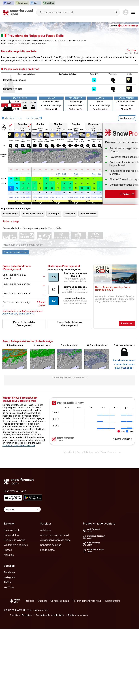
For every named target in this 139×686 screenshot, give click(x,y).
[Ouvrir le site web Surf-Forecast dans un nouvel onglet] (8, 3)
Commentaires (126, 105)
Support (42, 600)
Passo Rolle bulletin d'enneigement (24, 324)
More (4, 156)
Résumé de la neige (14, 540)
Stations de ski (12, 530)
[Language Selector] (22, 509)
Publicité (29, 600)
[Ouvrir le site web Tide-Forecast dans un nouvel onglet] (35, 3)
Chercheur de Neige (51, 105)
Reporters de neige (50, 544)
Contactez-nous (59, 600)
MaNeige (9, 554)
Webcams (70, 213)
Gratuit (124, 25)
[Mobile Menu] (133, 12)
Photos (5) (126, 109)
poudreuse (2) (9, 313)
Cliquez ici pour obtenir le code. (18, 445)
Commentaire (112, 600)
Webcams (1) (75, 109)
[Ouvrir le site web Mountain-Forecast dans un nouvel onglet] (22, 3)
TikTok (7, 582)
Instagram (9, 577)
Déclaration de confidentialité (50, 615)
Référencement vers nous (87, 600)
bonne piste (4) (26, 313)
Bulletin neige (75, 101)
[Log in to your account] (125, 12)
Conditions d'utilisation (21, 615)
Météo (100, 101)
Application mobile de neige (55, 540)
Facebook (9, 572)
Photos (8, 549)
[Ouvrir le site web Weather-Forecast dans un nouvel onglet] (49, 3)
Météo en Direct (75, 105)
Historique (51, 109)
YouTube (9, 587)
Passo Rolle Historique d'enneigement (69, 324)
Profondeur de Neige (100, 105)
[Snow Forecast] (18, 12)
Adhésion (45, 530)
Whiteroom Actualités (16, 544)
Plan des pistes (100, 109)
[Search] (116, 12)
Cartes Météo (11, 535)
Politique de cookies (78, 615)
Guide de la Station (126, 101)
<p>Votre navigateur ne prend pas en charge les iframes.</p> (92, 423)
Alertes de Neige (51, 101)
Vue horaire (127, 118)
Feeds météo (47, 549)
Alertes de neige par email (54, 535)
